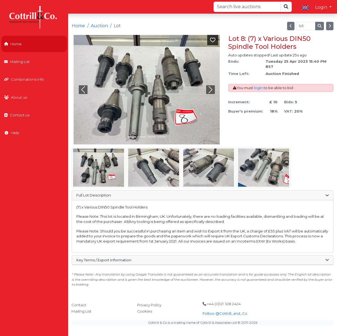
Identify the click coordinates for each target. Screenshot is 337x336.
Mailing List (17, 61)
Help (11, 133)
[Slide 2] (152, 137)
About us (15, 97)
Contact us (16, 115)
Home (13, 44)
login (258, 88)
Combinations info (24, 79)
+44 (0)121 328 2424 (222, 304)
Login (321, 7)
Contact (78, 305)
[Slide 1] (142, 137)
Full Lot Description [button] (202, 195)
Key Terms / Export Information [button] (202, 260)
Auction (99, 25)
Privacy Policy (149, 305)
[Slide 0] (132, 137)
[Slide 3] (161, 137)
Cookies (144, 311)
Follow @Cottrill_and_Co (225, 313)
